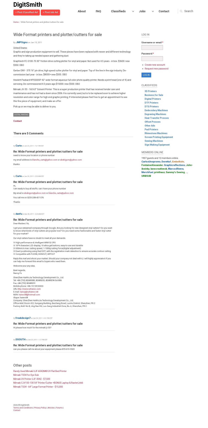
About (82, 11)
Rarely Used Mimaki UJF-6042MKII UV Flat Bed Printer (40, 371)
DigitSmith (27, 4)
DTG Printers (152, 106)
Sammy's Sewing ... (176, 172)
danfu (19, 213)
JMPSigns (22, 42)
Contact (164, 11)
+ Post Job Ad (50, 12)
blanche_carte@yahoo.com (44, 160)
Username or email (152, 42)
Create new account (155, 65)
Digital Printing (21, 115)
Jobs (142, 11)
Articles (51, 408)
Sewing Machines (154, 141)
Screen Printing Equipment (159, 137)
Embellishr (178, 161)
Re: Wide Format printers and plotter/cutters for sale (48, 151)
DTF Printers (151, 102)
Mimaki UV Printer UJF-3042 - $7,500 (31, 379)
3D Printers (151, 91)
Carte (19, 145)
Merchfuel (147, 172)
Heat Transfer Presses (157, 118)
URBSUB (146, 176)
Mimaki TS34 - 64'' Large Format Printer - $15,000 (38, 386)
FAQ (98, 11)
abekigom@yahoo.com (71, 160)
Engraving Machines (155, 114)
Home (16, 22)
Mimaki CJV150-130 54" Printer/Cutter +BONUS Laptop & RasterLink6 (48, 383)
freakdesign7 (23, 318)
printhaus (159, 172)
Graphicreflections (174, 165)
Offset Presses (153, 122)
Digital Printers (153, 99)
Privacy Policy (40, 408)
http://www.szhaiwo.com (29, 289)
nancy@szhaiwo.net (29, 292)
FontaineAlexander (152, 165)
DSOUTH (20, 339)
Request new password (156, 68)
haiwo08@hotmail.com (29, 294)
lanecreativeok (159, 168)
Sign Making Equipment (157, 144)
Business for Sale (154, 95)
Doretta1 (166, 161)
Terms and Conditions (23, 408)
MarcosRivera (175, 168)
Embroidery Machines (156, 110)
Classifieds (118, 11)
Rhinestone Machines (156, 133)
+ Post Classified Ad (26, 12)
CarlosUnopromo (151, 161)
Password (147, 53)
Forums (59, 408)
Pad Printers (151, 129)
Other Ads (150, 125)
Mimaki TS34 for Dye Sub (26, 375)
